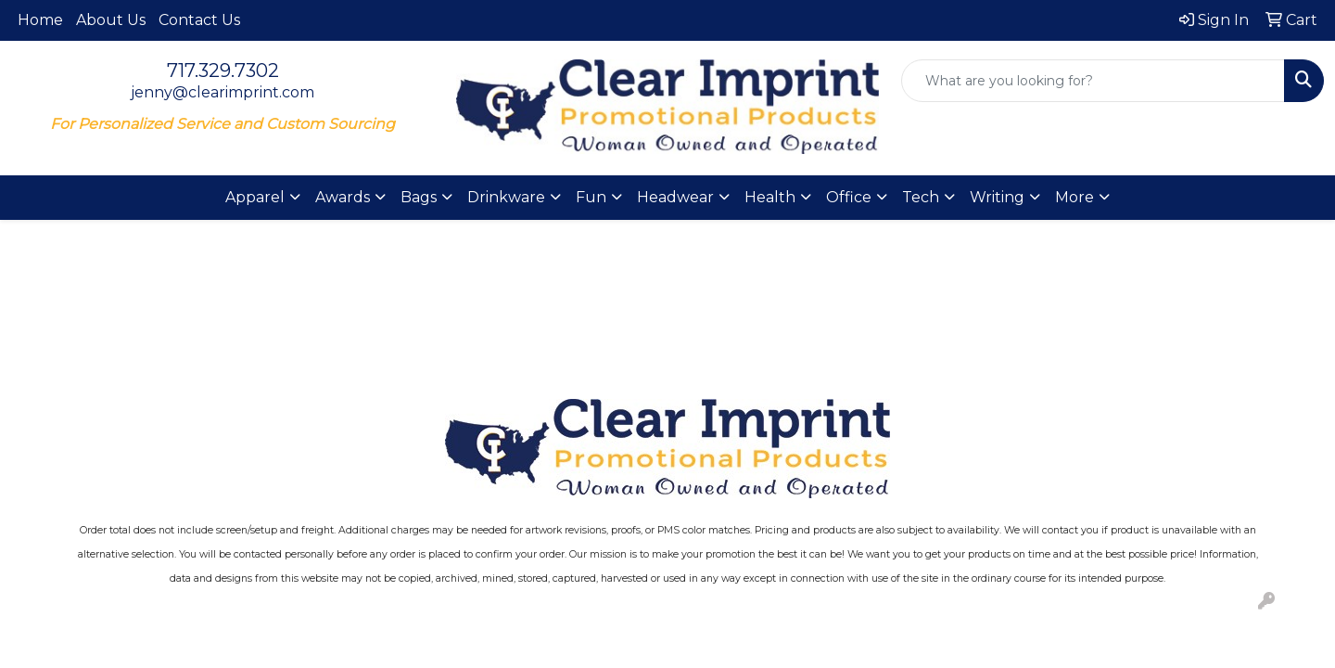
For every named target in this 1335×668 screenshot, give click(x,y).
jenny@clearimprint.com (222, 92)
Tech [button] (920, 197)
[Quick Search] (1093, 80)
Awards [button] (342, 197)
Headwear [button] (675, 197)
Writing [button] (997, 197)
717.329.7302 (223, 70)
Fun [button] (591, 197)
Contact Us (199, 20)
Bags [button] (418, 197)
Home (40, 20)
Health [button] (769, 197)
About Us (111, 20)
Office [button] (848, 197)
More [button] (1074, 197)
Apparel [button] (255, 197)
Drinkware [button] (506, 197)
